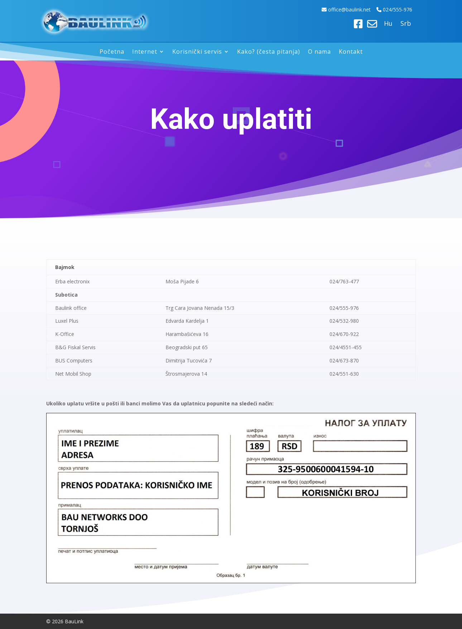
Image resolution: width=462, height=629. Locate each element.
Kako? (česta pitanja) (268, 52)
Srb (405, 24)
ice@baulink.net (353, 9)
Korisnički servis (197, 52)
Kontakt (351, 52)
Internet (144, 52)
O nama (319, 52)
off (332, 9)
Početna (112, 52)
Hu (388, 24)
